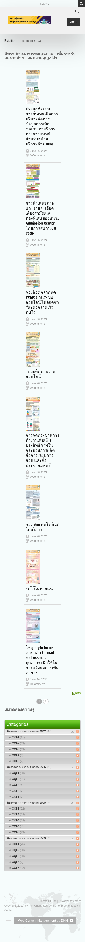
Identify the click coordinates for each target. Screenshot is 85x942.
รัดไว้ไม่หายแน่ (39, 588)
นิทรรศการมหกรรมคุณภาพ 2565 (29, 802)
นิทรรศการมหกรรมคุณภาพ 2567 (29, 731)
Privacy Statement (70, 901)
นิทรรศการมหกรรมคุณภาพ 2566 (29, 767)
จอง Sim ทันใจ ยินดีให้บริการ (43, 526)
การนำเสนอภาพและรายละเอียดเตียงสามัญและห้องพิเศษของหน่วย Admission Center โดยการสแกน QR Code (43, 218)
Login (78, 11)
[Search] (58, 3)
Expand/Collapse (72, 731)
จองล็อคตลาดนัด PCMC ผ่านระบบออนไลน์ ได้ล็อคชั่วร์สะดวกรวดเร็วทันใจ (42, 302)
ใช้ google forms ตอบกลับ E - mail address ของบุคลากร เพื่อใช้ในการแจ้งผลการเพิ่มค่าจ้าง (42, 659)
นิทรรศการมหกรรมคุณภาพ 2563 (29, 838)
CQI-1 (18, 737)
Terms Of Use (48, 901)
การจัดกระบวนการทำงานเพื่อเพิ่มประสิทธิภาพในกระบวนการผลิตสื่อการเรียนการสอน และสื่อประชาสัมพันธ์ (42, 450)
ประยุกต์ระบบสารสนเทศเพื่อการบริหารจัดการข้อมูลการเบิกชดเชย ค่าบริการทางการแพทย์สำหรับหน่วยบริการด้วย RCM (42, 126)
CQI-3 (18, 749)
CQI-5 (17, 761)
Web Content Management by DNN (43, 920)
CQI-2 (18, 743)
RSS (78, 693)
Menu (73, 21)
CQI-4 (17, 755)
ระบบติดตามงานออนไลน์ (40, 373)
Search (81, 3)
